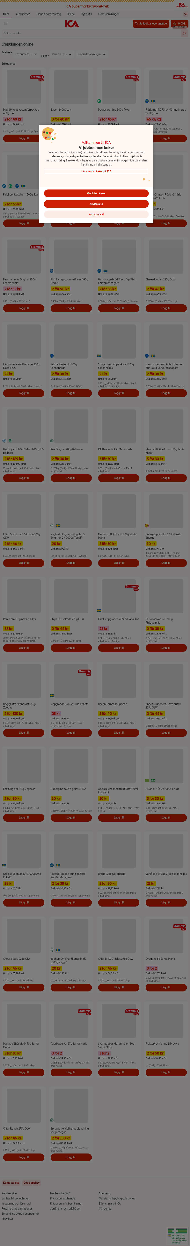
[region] (96, 174)
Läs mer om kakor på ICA (96, 171)
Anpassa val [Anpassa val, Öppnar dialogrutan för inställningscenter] (96, 214)
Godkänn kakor (96, 193)
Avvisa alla (96, 204)
